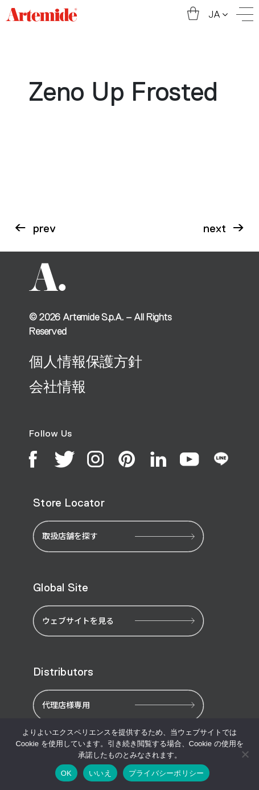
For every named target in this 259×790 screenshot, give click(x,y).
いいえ (100, 773)
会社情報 (57, 386)
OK (66, 773)
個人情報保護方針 (85, 361)
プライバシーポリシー (166, 773)
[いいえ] (244, 754)
